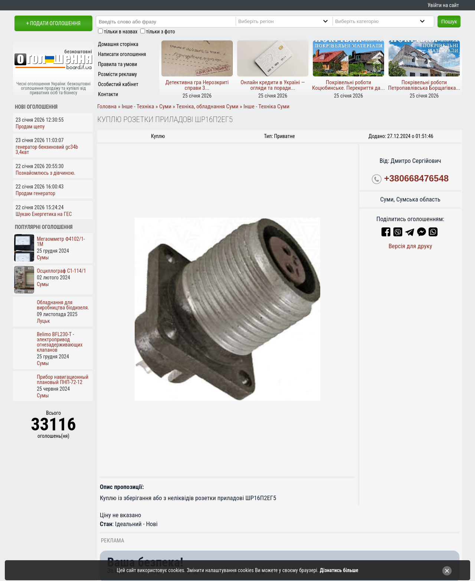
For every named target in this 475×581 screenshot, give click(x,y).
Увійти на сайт (443, 5)
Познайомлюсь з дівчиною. (45, 173)
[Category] (386, 21)
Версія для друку (410, 246)
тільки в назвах (120, 32)
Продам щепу (30, 126)
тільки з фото (160, 32)
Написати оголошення (122, 54)
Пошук (449, 21)
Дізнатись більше (339, 570)
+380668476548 (416, 178)
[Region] (289, 21)
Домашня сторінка (118, 44)
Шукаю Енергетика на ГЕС (44, 214)
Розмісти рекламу (117, 74)
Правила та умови (117, 64)
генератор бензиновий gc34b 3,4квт (47, 149)
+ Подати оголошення (53, 23)
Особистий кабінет (118, 84)
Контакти (108, 94)
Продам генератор (35, 193)
